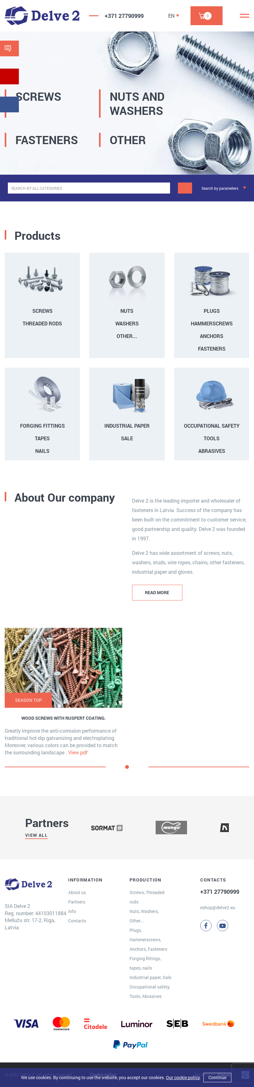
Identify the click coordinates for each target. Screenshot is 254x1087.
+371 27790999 (124, 16)
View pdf (78, 752)
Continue (217, 1077)
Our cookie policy (183, 1077)
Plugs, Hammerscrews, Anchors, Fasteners (148, 939)
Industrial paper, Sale (150, 977)
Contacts (77, 921)
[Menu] (244, 15)
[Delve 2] (42, 15)
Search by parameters (220, 188)
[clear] (164, 188)
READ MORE (157, 592)
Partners (76, 902)
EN (171, 15)
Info (72, 911)
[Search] (185, 188)
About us (77, 892)
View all (36, 835)
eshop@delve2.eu (217, 907)
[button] (127, 767)
